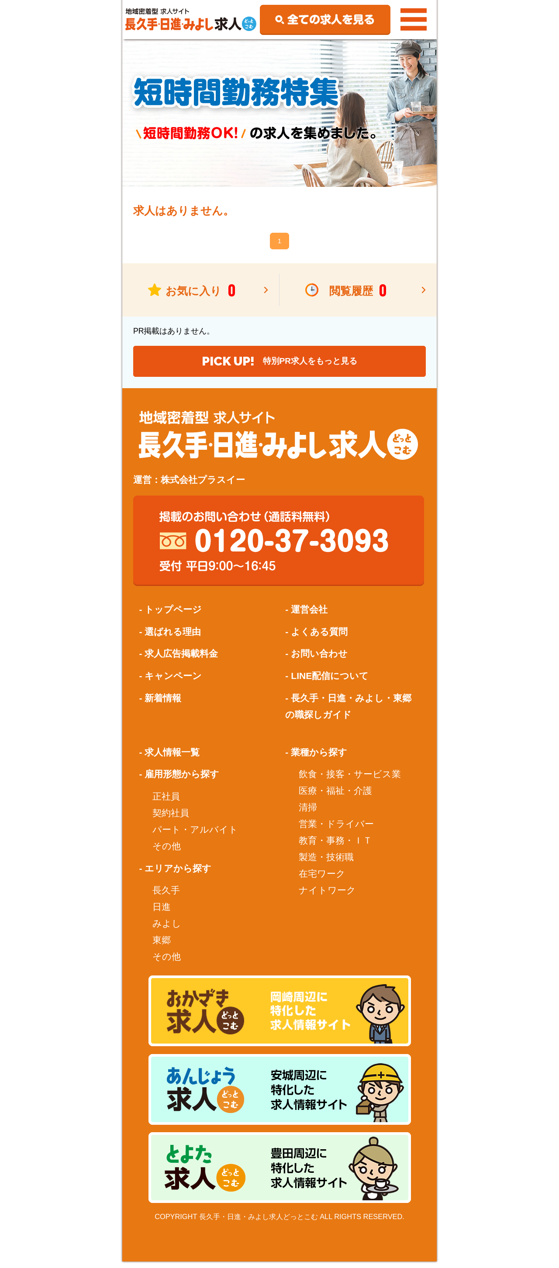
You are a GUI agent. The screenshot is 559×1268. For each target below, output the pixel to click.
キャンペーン (173, 682)
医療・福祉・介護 (335, 797)
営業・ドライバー (336, 830)
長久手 (166, 897)
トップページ (173, 616)
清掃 (308, 814)
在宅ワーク (322, 880)
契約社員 (170, 819)
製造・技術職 (326, 863)
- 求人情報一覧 (169, 758)
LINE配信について (330, 682)
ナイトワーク (327, 897)
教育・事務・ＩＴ (335, 847)
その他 (166, 853)
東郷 (161, 946)
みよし (166, 930)
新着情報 (163, 704)
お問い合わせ (319, 660)
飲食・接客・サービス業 (350, 780)
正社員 (166, 802)
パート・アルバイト (195, 836)
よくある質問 (319, 638)
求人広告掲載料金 (181, 660)
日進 (161, 913)
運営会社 (309, 616)
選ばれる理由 (173, 638)
